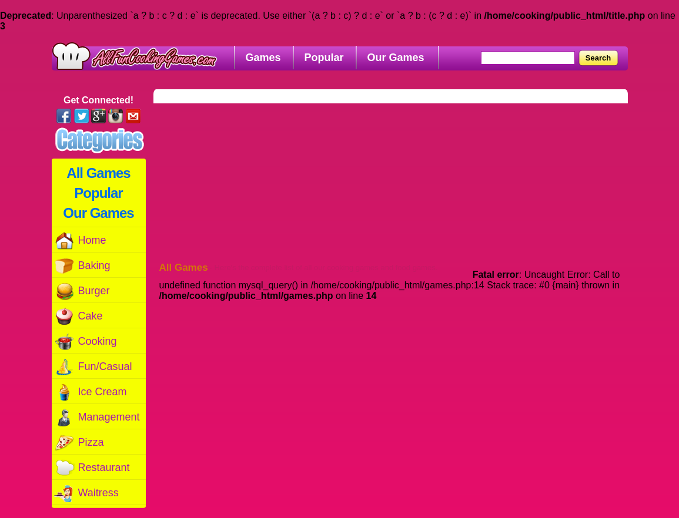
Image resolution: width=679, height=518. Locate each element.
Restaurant (91, 468)
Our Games (98, 213)
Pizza (78, 442)
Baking (82, 266)
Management (96, 417)
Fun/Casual (92, 367)
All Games (98, 173)
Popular (98, 193)
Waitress (86, 493)
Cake (78, 316)
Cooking (85, 341)
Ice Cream (90, 392)
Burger (81, 291)
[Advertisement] (397, 177)
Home (79, 240)
